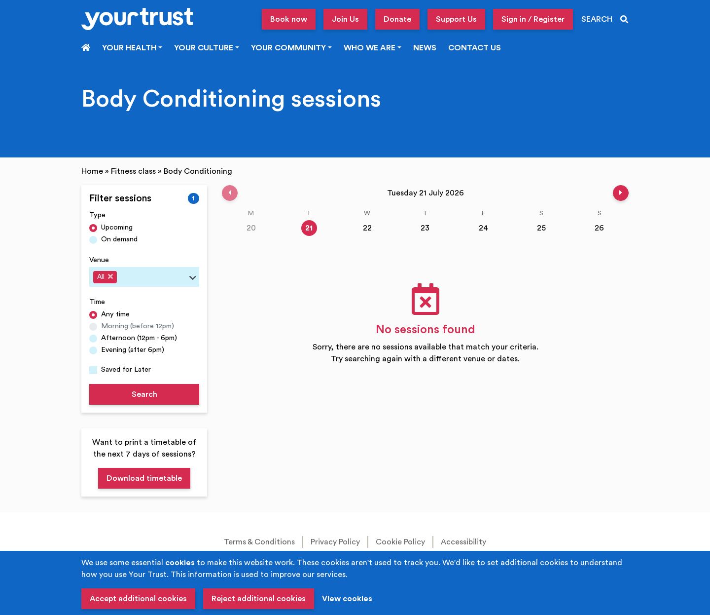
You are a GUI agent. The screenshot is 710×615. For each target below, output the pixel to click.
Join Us (345, 19)
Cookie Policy (400, 542)
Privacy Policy (335, 542)
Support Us (456, 19)
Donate (397, 19)
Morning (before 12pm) (137, 326)
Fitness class (133, 171)
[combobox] (144, 277)
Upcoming (117, 227)
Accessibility (463, 542)
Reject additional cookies (259, 599)
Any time (115, 314)
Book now (288, 19)
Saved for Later (126, 369)
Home (92, 171)
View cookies (347, 599)
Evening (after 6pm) (132, 349)
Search (144, 394)
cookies (180, 563)
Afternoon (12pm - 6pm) (139, 338)
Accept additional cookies (138, 599)
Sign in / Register (533, 19)
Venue (99, 260)
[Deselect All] (110, 276)
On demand (119, 239)
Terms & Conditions (259, 542)
